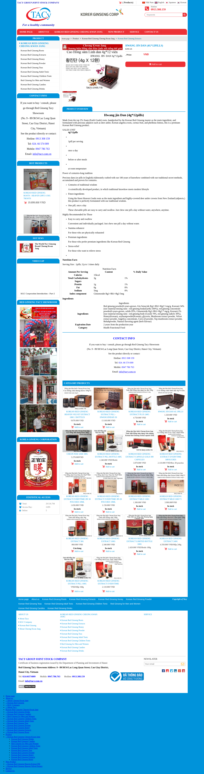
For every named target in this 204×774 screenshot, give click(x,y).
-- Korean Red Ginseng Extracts (18, 730)
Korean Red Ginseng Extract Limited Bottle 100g (140, 541)
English (161, 3)
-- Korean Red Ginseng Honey (18, 728)
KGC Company (26, 622)
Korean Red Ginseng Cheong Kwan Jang (79, 32)
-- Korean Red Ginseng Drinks (18, 712)
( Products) (128, 2)
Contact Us (151, 32)
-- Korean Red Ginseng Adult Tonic (20, 721)
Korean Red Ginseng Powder (33, 63)
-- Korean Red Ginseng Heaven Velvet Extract (24, 766)
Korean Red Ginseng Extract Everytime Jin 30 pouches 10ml (77, 499)
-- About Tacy (11, 707)
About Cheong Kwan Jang (30, 629)
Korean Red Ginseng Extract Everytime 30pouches (171, 457)
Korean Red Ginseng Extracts (33, 55)
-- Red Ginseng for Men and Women (20, 716)
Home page (26, 32)
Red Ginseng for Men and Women (35, 80)
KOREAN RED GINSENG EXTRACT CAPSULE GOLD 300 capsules (139, 457)
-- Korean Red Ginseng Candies (18, 714)
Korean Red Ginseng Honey (33, 59)
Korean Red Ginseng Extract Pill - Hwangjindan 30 (108, 414)
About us (43, 32)
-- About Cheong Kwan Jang (17, 701)
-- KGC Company (13, 705)
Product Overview (77, 109)
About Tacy (24, 619)
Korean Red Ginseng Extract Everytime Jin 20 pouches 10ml (108, 499)
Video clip (38, 261)
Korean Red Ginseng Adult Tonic (35, 72)
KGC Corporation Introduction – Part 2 (38, 294)
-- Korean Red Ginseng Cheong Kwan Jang (23, 737)
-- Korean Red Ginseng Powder (18, 725)
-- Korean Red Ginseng (15, 703)
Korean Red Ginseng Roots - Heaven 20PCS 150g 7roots (37, 196)
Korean (183, 3)
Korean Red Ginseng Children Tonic (36, 76)
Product (38, 38)
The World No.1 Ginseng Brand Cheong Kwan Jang (45, 246)
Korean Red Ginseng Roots (32, 50)
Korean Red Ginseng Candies (33, 84)
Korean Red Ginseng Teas (32, 67)
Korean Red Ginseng (28, 625)
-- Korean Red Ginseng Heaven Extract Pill (23, 764)
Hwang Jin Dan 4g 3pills (170, 412)
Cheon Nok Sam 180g (77, 454)
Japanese (172, 3)
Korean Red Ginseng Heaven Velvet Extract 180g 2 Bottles (77, 414)
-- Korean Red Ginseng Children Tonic (21, 719)
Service (134, 32)
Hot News (38, 238)
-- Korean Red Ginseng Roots (17, 732)
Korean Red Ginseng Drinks (33, 89)
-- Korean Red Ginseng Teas (17, 723)
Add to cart (155, 64)
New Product (116, 32)
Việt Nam (150, 3)
